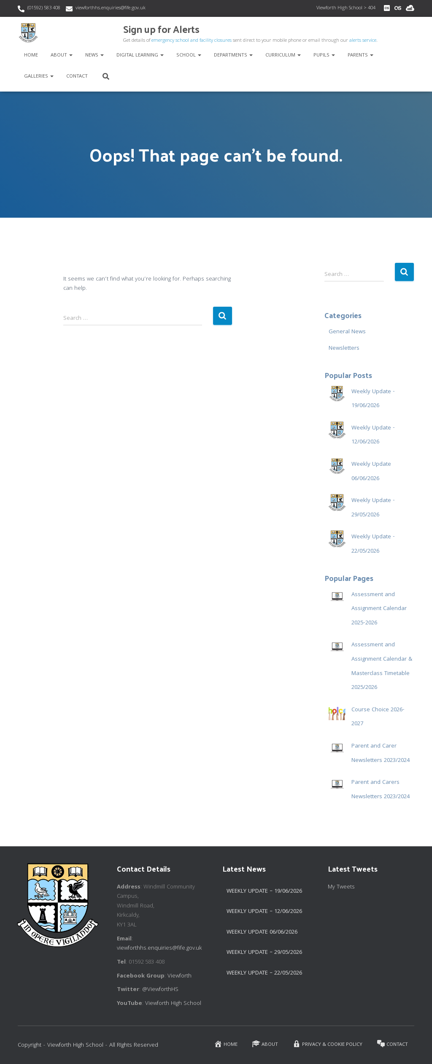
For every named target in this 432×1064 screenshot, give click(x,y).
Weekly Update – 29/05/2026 (264, 952)
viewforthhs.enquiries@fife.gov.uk (111, 8)
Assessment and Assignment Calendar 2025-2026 (379, 609)
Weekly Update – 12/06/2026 (264, 911)
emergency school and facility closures (191, 41)
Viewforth (179, 976)
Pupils (324, 55)
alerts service (362, 41)
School (188, 55)
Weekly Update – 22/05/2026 (264, 973)
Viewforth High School (173, 1003)
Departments (233, 55)
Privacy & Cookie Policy (327, 1044)
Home (31, 55)
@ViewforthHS (160, 989)
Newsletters (344, 348)
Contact (77, 77)
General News (347, 332)
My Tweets (341, 887)
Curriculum (283, 55)
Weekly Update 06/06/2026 (262, 932)
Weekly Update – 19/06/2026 (264, 891)
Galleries (39, 77)
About (62, 55)
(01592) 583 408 (43, 8)
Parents (360, 55)
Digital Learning (140, 55)
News (94, 55)
